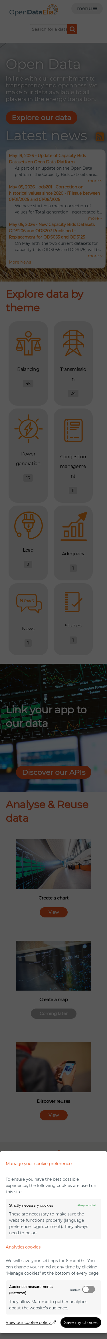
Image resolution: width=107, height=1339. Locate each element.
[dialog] (53, 1242)
